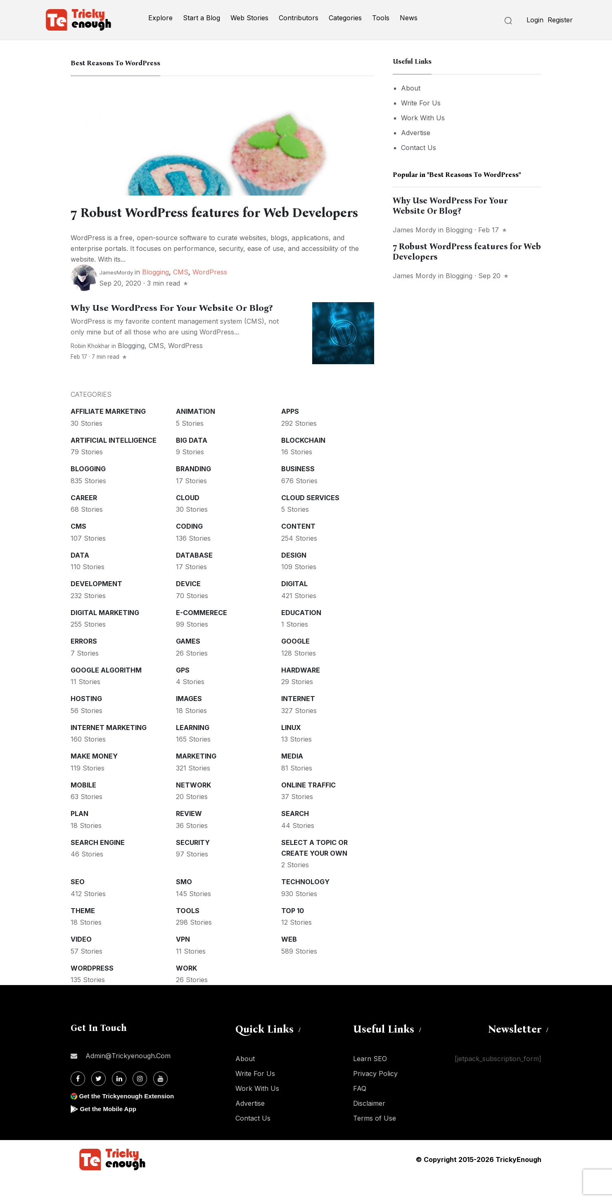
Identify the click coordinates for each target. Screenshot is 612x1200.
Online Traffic (308, 806)
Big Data (191, 462)
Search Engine (98, 864)
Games (188, 662)
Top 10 (292, 932)
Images (189, 720)
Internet (298, 720)
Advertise (415, 133)
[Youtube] (160, 1100)
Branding (193, 490)
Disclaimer (369, 1125)
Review (189, 835)
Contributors (298, 18)
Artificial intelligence (114, 462)
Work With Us (423, 118)
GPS (183, 691)
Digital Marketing (105, 634)
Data (80, 577)
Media (292, 777)
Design (293, 577)
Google (295, 662)
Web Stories (249, 18)
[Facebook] (78, 1100)
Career (84, 519)
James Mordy (414, 230)
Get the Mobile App (110, 1130)
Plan (79, 835)
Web (289, 961)
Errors (84, 662)
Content (298, 548)
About (410, 88)
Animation (195, 433)
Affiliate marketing (108, 433)
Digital (294, 605)
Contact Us (418, 147)
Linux (291, 749)
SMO (184, 903)
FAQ (359, 1110)
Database (194, 577)
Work (186, 989)
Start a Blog (201, 18)
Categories (345, 18)
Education (301, 634)
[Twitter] (98, 1100)
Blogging (155, 293)
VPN (183, 961)
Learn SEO (370, 1080)
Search (295, 835)
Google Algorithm (106, 691)
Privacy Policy (375, 1095)
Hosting (86, 720)
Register (560, 20)
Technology (305, 903)
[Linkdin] (119, 1100)
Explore (160, 18)
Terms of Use (374, 1140)
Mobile (83, 806)
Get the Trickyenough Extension (129, 1117)
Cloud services (310, 519)
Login (535, 20)
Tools (380, 18)
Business (298, 490)
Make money (94, 777)
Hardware (300, 691)
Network (193, 806)
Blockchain (303, 462)
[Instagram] (140, 1100)
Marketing (196, 777)
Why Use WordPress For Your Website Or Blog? (172, 329)
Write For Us (421, 103)
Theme (83, 932)
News (408, 18)
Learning (192, 749)
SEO (78, 903)
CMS (180, 293)
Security (193, 864)
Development (96, 605)
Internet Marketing (109, 749)
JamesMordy (116, 294)
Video (81, 961)
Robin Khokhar (90, 367)
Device (188, 605)
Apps (290, 433)
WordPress (209, 293)
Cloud (187, 519)
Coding (189, 548)
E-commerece (201, 634)
